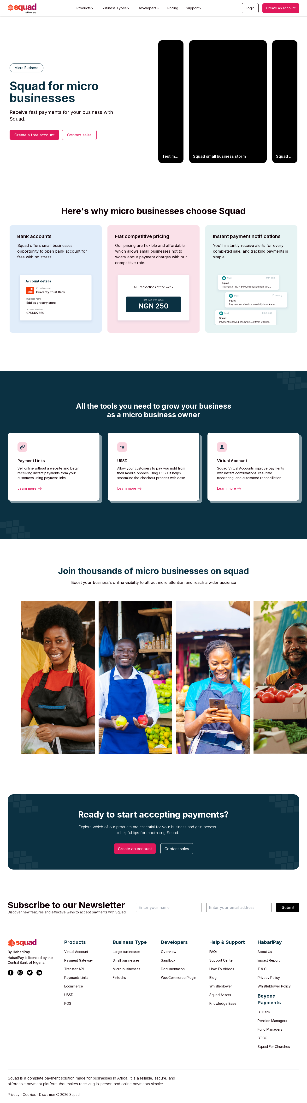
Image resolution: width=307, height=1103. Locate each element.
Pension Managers (272, 1021)
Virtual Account (76, 952)
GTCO (262, 1038)
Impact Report (269, 960)
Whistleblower (220, 986)
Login (250, 8)
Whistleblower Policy (274, 986)
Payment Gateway (78, 960)
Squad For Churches (274, 1047)
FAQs (213, 952)
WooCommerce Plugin (178, 977)
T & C (262, 969)
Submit (288, 907)
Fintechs (119, 977)
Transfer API (74, 969)
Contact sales (79, 135)
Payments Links (76, 977)
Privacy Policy (269, 977)
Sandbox (168, 960)
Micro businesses (126, 969)
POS (67, 1003)
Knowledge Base (222, 1003)
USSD (68, 995)
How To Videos (221, 969)
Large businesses (127, 952)
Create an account (280, 8)
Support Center (221, 960)
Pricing (172, 8)
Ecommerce (73, 986)
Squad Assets (220, 995)
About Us (265, 952)
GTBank (264, 1012)
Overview (168, 952)
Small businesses (126, 960)
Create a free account (34, 135)
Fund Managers (270, 1029)
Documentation (173, 969)
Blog (213, 977)
